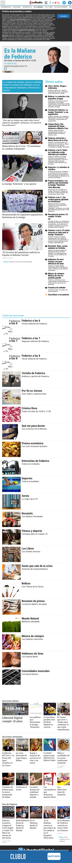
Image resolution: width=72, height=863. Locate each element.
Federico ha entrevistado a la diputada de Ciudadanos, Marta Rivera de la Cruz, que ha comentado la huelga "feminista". (59, 142)
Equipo (8, 72)
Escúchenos (17, 7)
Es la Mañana (39, 7)
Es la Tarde (49, 7)
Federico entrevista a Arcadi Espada (18, 262)
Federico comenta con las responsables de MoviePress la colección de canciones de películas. (59, 279)
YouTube (58, 2)
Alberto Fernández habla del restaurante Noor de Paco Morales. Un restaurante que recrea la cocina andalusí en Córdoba (59, 251)
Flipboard (56, 2)
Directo (64, 2)
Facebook (50, 2)
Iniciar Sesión (70, 2)
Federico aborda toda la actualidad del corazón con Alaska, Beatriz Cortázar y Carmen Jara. (59, 129)
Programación (6, 7)
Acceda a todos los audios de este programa (59, 289)
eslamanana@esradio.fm (15, 66)
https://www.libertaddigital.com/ (20, 19)
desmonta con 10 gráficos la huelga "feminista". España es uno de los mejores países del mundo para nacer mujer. (59, 187)
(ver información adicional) (26, 29)
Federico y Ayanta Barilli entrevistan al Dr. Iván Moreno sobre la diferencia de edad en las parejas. (59, 264)
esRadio (36, 3)
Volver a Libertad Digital (46, 2)
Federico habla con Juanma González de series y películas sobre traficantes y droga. (59, 89)
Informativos (27, 7)
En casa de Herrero (61, 7)
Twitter (52, 2)
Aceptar (63, 16)
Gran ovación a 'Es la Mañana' (65, 840)
